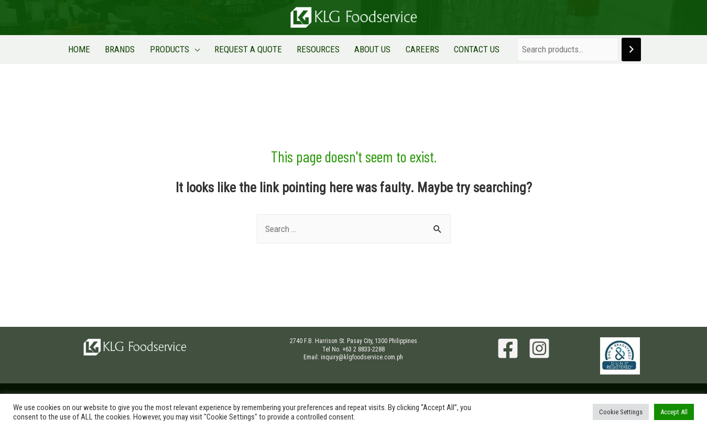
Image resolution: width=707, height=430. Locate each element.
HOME (94, 49)
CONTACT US (461, 49)
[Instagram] (539, 348)
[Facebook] (508, 348)
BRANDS (131, 49)
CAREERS (411, 49)
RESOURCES (316, 49)
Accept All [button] (674, 412)
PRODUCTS (175, 49)
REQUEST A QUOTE (250, 49)
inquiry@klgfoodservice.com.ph (362, 357)
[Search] (614, 49)
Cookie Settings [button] (621, 412)
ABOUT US (366, 49)
